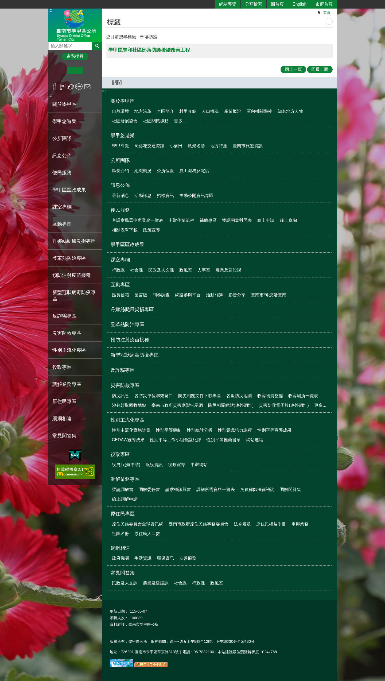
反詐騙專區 (64, 316)
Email (87, 87)
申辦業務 (300, 524)
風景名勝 (196, 146)
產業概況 (232, 111)
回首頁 (277, 4)
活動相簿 (214, 295)
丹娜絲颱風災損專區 (74, 241)
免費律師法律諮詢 (257, 489)
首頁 (326, 12)
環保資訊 (165, 558)
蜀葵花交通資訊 (149, 146)
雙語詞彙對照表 (237, 220)
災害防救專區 (125, 385)
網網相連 (120, 548)
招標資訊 (165, 195)
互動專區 (120, 284)
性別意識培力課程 (235, 430)
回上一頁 (293, 69)
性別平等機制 (168, 430)
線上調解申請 (125, 499)
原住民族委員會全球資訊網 (137, 524)
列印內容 (329, 21)
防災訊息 (120, 395)
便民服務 (120, 210)
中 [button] (75, 70)
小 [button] (58, 70)
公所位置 (165, 170)
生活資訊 (142, 558)
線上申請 (265, 220)
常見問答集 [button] (64, 435)
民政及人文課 (161, 270)
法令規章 (242, 524)
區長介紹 (120, 170)
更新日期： (119, 611)
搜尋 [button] (97, 46)
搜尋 (52, 44)
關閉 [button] (117, 82)
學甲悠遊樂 (123, 135)
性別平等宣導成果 (274, 430)
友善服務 (187, 558)
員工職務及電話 (194, 170)
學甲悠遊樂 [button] (64, 121)
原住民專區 (123, 513)
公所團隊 (120, 160)
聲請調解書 (122, 489)
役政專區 (120, 454)
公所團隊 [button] (62, 138)
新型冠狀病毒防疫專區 (74, 295)
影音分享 (237, 295)
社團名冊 (120, 533)
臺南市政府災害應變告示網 (177, 405)
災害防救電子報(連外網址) (284, 405)
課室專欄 (120, 259)
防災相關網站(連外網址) (231, 405)
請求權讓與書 (178, 489)
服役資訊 (154, 464)
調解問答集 (290, 489)
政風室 (185, 270)
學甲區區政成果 (69, 189)
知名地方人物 (290, 111)
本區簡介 (165, 111)
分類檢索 (253, 4)
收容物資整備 (270, 395)
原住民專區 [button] (64, 401)
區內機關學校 (259, 111)
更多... (180, 121)
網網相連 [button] (62, 418)
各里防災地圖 (239, 395)
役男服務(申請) (126, 464)
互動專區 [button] (62, 224)
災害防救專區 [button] (66, 333)
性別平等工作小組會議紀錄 (175, 440)
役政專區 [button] (62, 367)
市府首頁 (324, 4)
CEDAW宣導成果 (128, 440)
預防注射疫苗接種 (71, 275)
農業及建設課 (228, 270)
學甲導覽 (120, 146)
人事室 (203, 270)
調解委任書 (149, 489)
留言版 (140, 295)
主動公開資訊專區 (196, 195)
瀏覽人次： (119, 618)
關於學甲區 (123, 101)
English (299, 4)
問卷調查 (161, 295)
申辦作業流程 (181, 220)
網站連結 (254, 440)
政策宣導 (151, 230)
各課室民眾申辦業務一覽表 (137, 220)
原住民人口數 (147, 533)
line (79, 87)
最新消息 (120, 195)
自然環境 (120, 111)
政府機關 (120, 558)
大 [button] (91, 70)
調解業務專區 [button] (66, 384)
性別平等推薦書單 (224, 440)
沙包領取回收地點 (129, 405)
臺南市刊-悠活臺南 (268, 295)
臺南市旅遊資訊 (248, 146)
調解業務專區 (125, 479)
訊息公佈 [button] (62, 155)
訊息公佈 (120, 185)
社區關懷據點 (156, 121)
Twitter (71, 87)
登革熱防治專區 (69, 258)
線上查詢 (288, 220)
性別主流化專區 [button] (69, 350)
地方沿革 (142, 111)
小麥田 (176, 146)
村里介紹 (187, 111)
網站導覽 (227, 4)
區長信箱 (120, 295)
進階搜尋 (75, 56)
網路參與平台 (188, 295)
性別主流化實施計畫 (131, 430)
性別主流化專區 (127, 420)
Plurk (63, 87)
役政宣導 (176, 464)
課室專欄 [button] (62, 207)
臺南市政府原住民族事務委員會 (198, 524)
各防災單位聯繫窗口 (153, 395)
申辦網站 (199, 464)
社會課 (136, 270)
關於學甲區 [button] (64, 104)
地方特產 (218, 146)
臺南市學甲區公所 (75, 25)
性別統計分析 (199, 430)
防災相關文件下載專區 (199, 395)
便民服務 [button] (62, 172)
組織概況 (142, 170)
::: (50, 10)
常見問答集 (123, 572)
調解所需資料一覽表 (215, 489)
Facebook (54, 87)
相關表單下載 (125, 230)
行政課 (118, 270)
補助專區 (208, 220)
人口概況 (210, 111)
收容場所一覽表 (303, 395)
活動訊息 (142, 195)
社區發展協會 (125, 121)
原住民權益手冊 (271, 524)
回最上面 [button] (319, 69)
